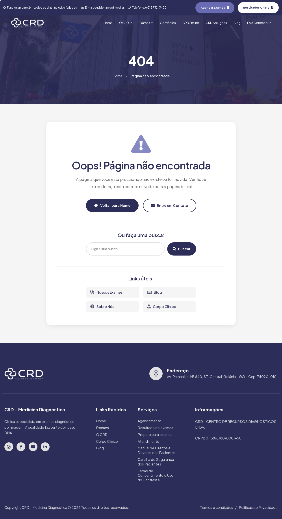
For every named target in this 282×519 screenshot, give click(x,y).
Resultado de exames (155, 428)
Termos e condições (216, 507)
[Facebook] (21, 446)
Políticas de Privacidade (258, 507)
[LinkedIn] (45, 446)
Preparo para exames (155, 434)
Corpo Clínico (161, 306)
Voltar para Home (112, 205)
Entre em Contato (169, 205)
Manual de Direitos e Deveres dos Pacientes (157, 450)
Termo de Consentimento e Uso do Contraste (155, 475)
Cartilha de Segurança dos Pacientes (156, 461)
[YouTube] (33, 446)
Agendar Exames (215, 7)
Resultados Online (258, 7)
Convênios (168, 23)
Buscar (182, 249)
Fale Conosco (259, 23)
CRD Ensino (190, 23)
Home (108, 23)
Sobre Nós (102, 306)
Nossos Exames (106, 292)
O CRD (125, 23)
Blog (237, 23)
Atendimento (148, 441)
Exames (146, 23)
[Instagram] (8, 446)
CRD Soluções (216, 23)
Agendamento (149, 421)
